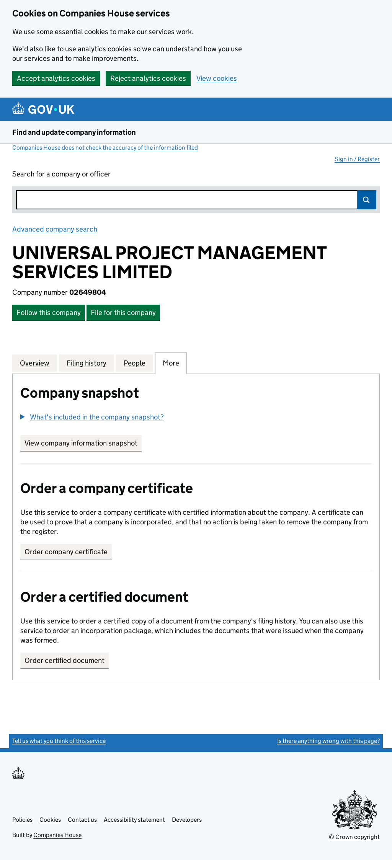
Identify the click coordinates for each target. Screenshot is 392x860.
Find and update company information (74, 132)
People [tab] (134, 362)
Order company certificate (66, 551)
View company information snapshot (83, 443)
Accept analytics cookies (56, 78)
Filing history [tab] (86, 362)
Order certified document (64, 660)
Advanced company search (54, 229)
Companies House (57, 835)
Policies (22, 819)
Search (366, 199)
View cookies (216, 78)
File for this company (123, 312)
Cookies (50, 819)
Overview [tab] (34, 362)
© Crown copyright (354, 836)
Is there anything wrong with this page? (328, 740)
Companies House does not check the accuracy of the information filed (105, 147)
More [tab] (171, 362)
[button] (92, 417)
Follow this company (48, 312)
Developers (187, 819)
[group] (196, 418)
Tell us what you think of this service (59, 740)
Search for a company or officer (61, 174)
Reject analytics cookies (148, 78)
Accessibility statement (134, 819)
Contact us (82, 819)
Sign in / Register (357, 159)
